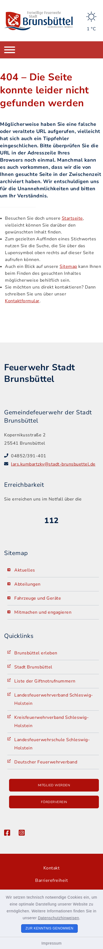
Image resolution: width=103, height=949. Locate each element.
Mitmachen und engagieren (42, 612)
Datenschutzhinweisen (58, 918)
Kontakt (51, 868)
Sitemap (68, 266)
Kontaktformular (22, 301)
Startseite (72, 218)
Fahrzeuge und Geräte (37, 598)
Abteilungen (27, 584)
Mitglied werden (54, 785)
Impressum (51, 943)
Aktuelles (24, 570)
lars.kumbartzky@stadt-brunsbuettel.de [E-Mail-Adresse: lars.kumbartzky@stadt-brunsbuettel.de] (53, 464)
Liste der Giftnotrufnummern (45, 681)
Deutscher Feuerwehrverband (45, 762)
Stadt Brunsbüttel (33, 667)
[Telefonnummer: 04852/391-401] (55, 456)
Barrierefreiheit (51, 880)
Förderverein (54, 802)
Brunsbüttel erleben (35, 653)
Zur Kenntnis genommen (50, 928)
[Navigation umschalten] (9, 49)
